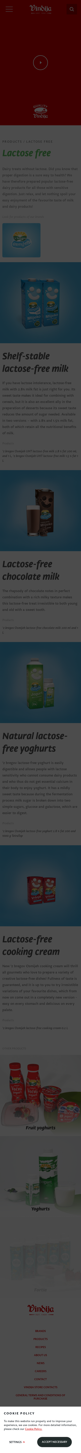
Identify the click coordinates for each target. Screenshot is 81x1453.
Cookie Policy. (33, 1429)
